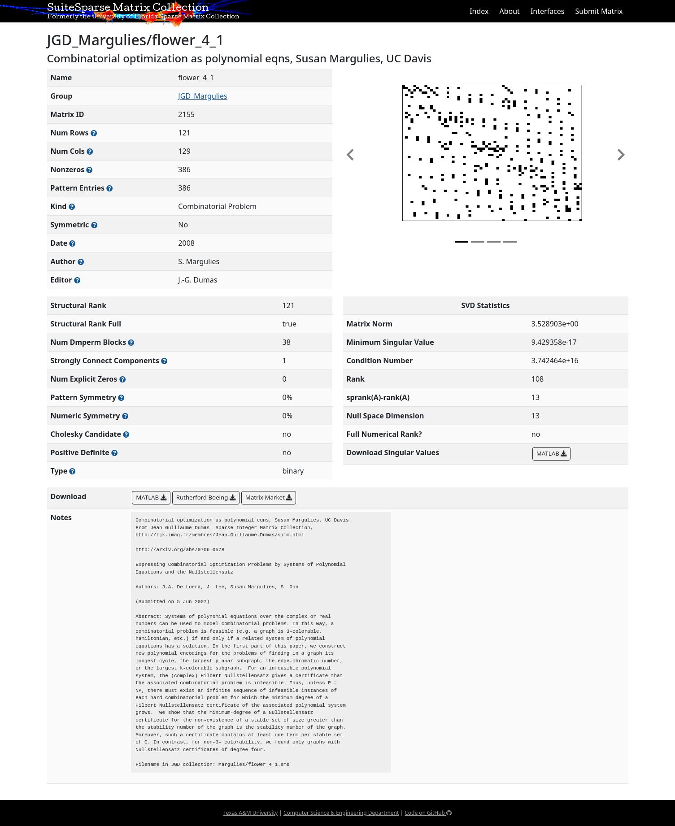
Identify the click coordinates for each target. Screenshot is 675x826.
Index (479, 11)
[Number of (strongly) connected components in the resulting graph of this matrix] (164, 360)
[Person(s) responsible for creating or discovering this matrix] (81, 261)
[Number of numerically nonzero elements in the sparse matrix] (89, 169)
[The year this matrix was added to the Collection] (72, 243)
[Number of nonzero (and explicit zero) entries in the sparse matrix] (109, 188)
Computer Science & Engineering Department (341, 813)
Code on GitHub (428, 813)
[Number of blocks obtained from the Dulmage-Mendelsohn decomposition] (131, 342)
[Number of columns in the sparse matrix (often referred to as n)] (90, 151)
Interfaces (548, 11)
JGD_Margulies (202, 96)
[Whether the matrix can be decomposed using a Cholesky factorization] (126, 434)
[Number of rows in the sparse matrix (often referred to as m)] (94, 133)
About (509, 11)
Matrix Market (268, 497)
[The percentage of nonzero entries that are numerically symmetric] (125, 416)
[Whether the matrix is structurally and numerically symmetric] (94, 225)
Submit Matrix (599, 11)
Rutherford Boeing (205, 497)
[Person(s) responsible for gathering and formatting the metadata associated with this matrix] (77, 280)
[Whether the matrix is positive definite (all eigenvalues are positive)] (114, 452)
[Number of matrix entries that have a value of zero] (122, 379)
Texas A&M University (250, 813)
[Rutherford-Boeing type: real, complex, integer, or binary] (72, 471)
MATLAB (551, 453)
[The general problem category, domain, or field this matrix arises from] (72, 206)
